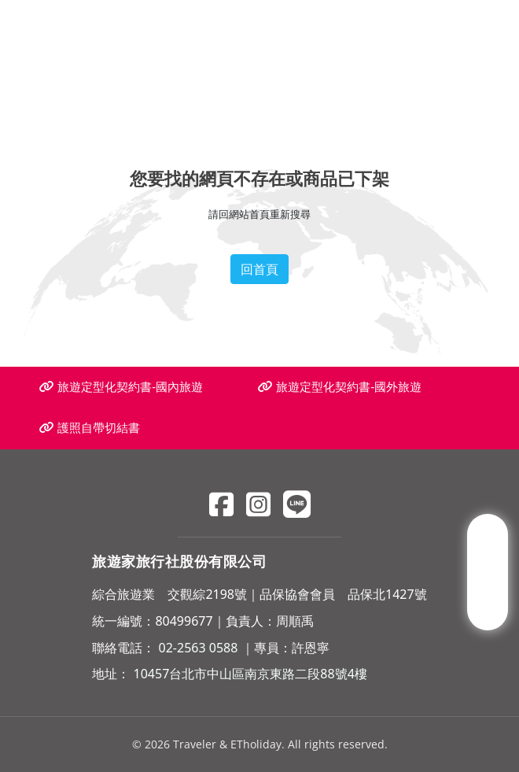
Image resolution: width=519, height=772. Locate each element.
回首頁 (259, 269)
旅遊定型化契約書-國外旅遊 (339, 386)
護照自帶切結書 (89, 427)
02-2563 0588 (198, 647)
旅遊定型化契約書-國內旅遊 (121, 386)
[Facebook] (221, 504)
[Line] (297, 504)
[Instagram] (258, 504)
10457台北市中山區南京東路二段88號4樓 (250, 673)
